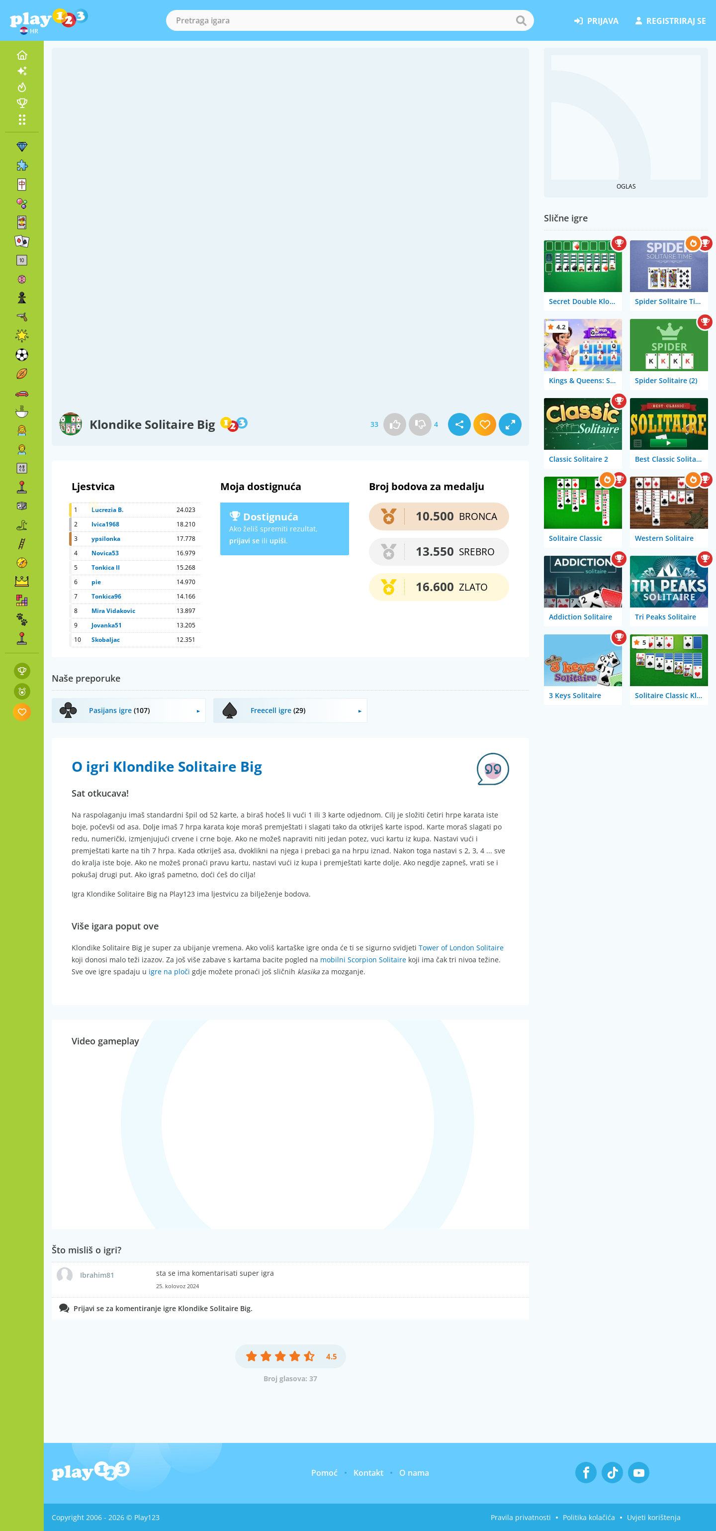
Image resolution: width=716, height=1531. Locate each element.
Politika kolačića (589, 1517)
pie (96, 582)
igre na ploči (169, 971)
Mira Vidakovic (113, 611)
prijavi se (244, 540)
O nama (414, 1472)
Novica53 (105, 553)
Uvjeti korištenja (654, 1517)
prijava (596, 20)
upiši (277, 540)
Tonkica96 (106, 596)
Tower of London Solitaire (461, 947)
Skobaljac (105, 639)
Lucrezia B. (107, 510)
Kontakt (368, 1472)
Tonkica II (105, 567)
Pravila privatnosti (521, 1517)
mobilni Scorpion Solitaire (363, 959)
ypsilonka (105, 538)
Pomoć (324, 1472)
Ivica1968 (105, 524)
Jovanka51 (106, 625)
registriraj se (670, 20)
